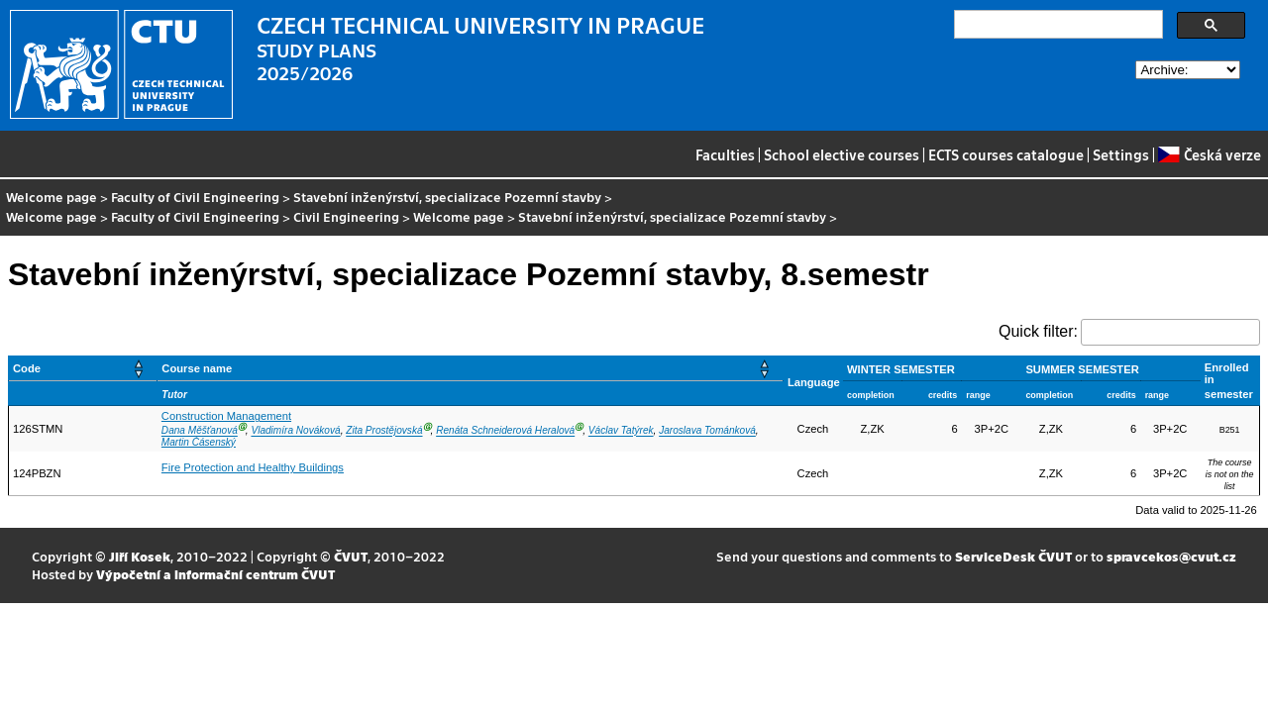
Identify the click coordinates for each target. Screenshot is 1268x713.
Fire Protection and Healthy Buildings (252, 467)
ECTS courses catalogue (1006, 154)
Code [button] (27, 368)
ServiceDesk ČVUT (1013, 556)
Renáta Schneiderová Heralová (505, 431)
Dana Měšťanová (199, 431)
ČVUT (351, 556)
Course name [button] (196, 368)
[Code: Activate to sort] (83, 368)
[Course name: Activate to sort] (471, 368)
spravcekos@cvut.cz (1171, 556)
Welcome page (51, 196)
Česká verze (1209, 154)
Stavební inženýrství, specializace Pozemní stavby (447, 196)
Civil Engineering (346, 216)
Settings (1121, 154)
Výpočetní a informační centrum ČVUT (215, 573)
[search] (1056, 25)
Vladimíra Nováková (295, 431)
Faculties (725, 154)
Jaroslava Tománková (707, 431)
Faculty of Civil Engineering (195, 196)
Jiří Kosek (139, 556)
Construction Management (226, 416)
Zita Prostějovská (384, 431)
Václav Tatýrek (621, 431)
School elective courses (841, 154)
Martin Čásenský (198, 442)
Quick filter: (1038, 331)
